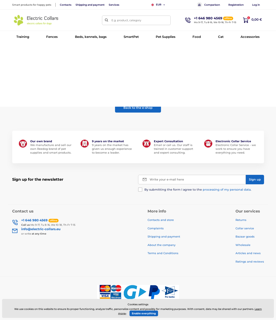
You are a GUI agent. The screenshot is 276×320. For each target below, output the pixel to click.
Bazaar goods (245, 236)
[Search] (106, 20)
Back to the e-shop (138, 108)
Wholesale (242, 245)
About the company (161, 245)
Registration (236, 4)
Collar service (244, 228)
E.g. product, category (126, 20)
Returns (240, 220)
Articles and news (248, 253)
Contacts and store (161, 220)
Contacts (65, 4)
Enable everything (144, 313)
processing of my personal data (227, 189)
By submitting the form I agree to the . (197, 189)
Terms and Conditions (163, 253)
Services (114, 4)
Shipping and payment (90, 4)
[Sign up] (255, 179)
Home (16, 49)
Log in (256, 4)
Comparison (208, 4)
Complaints (156, 228)
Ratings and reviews (249, 261)
